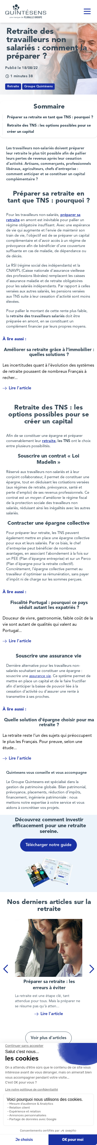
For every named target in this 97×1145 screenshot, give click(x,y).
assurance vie (40, 676)
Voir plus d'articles (48, 1038)
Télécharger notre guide (48, 845)
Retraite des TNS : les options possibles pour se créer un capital (49, 129)
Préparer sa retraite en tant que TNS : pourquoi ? (50, 117)
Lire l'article (17, 388)
